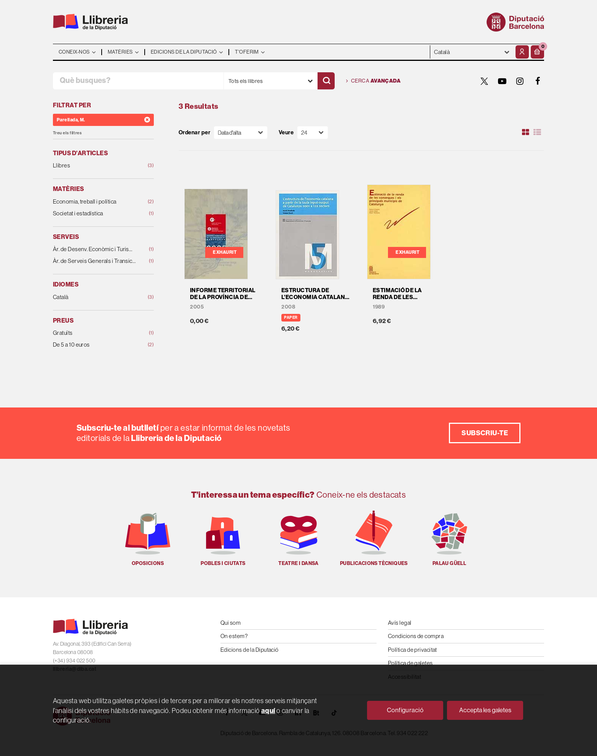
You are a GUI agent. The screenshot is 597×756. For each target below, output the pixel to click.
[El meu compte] (522, 52)
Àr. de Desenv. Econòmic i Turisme (94, 249)
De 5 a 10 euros (94, 345)
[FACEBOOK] (538, 81)
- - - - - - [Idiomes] (472, 52)
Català (94, 297)
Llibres (94, 165)
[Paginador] (312, 132)
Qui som (230, 622)
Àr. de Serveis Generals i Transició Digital (94, 261)
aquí (268, 710)
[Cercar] (326, 80)
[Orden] (240, 132)
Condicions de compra (416, 636)
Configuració (405, 710)
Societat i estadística (94, 213)
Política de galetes (410, 663)
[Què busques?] (138, 80)
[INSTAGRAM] (520, 81)
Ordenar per (194, 132)
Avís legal (400, 622)
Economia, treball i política (94, 201)
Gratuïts (94, 333)
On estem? (233, 636)
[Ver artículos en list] (537, 132)
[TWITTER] (484, 81)
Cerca (373, 81)
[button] (537, 52)
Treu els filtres (67, 133)
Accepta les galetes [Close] (485, 710)
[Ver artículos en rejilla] (526, 132)
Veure (286, 132)
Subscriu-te (484, 432)
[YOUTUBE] (502, 81)
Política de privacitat (412, 649)
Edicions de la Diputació (249, 649)
